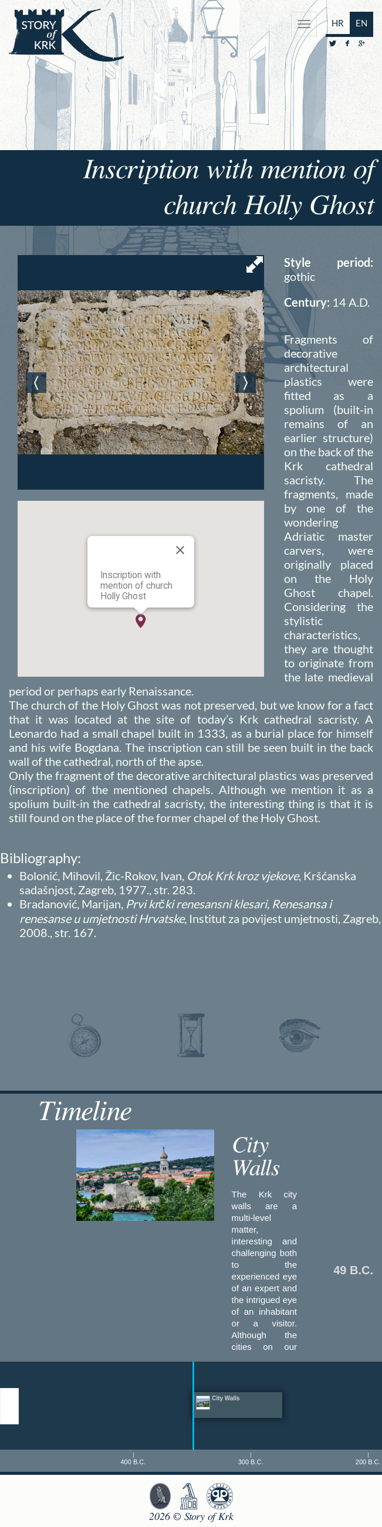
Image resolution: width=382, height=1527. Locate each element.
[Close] (180, 550)
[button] (141, 621)
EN (361, 23)
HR (338, 23)
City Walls (256, 1157)
